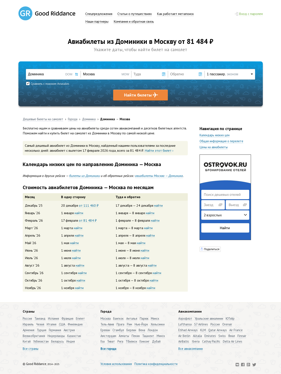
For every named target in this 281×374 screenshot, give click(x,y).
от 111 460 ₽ (89, 205)
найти (158, 205)
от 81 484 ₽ (88, 220)
